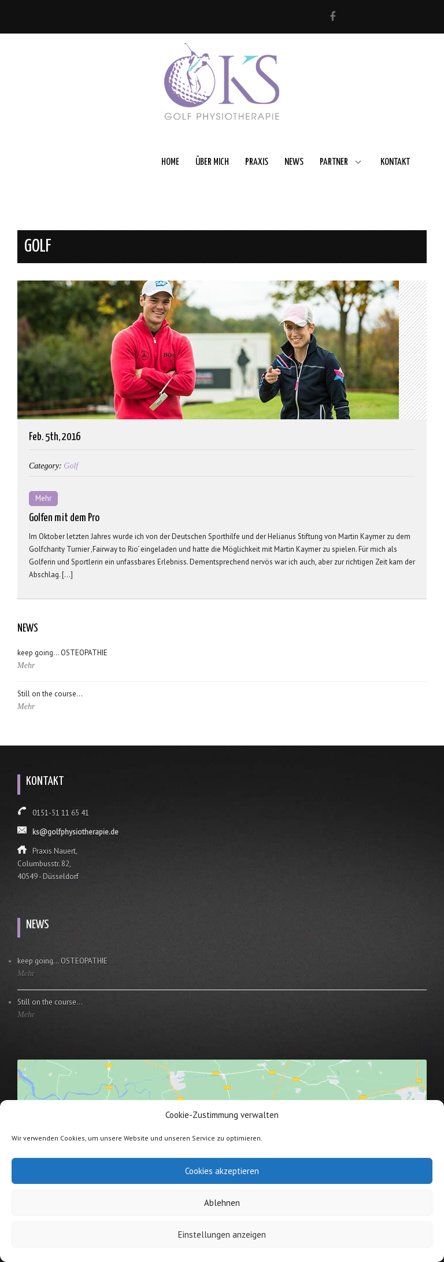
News (294, 162)
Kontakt (395, 162)
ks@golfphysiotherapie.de (75, 832)
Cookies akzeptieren (222, 1170)
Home (170, 162)
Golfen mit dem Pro (64, 517)
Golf (71, 466)
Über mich (212, 162)
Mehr (43, 498)
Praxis (256, 162)
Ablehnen (222, 1202)
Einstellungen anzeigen (222, 1234)
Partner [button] (334, 162)
